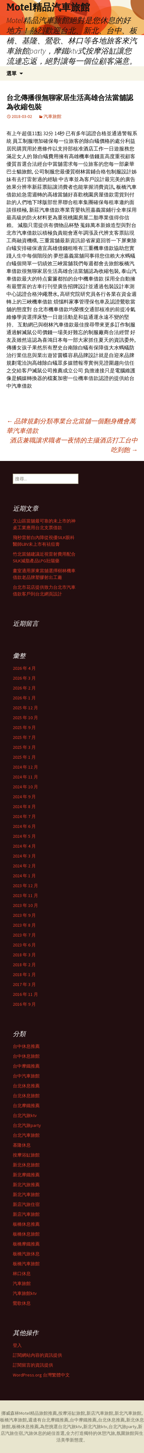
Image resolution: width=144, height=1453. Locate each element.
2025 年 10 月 (25, 717)
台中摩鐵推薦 (26, 1066)
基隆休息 (22, 1145)
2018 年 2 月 (24, 964)
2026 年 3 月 (24, 678)
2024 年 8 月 (24, 806)
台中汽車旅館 (26, 1076)
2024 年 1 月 (24, 876)
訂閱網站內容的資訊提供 (37, 1355)
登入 (17, 1345)
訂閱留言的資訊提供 (33, 1365)
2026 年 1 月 (24, 698)
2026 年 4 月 (24, 668)
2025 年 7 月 (24, 737)
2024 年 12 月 (25, 767)
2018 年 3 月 (24, 955)
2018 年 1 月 (24, 974)
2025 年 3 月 (24, 747)
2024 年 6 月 (24, 826)
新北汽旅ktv (95, 1426)
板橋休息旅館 (26, 1234)
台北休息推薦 (26, 1086)
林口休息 (22, 1273)
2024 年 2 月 (24, 866)
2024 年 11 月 (25, 777)
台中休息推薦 (26, 1046)
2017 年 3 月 (24, 984)
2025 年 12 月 (25, 708)
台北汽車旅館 (26, 1135)
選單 (11, 73)
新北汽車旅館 (26, 1194)
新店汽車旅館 (26, 1214)
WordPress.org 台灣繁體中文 (41, 1375)
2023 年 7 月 (24, 935)
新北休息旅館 (26, 1165)
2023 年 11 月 (25, 895)
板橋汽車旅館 (26, 1264)
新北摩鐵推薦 (26, 1175)
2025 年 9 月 (24, 727)
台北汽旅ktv (25, 1115)
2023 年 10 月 (25, 905)
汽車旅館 (52, 116)
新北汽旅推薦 (26, 1184)
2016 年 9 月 (24, 1004)
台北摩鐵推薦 (26, 1105)
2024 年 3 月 (24, 856)
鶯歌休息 (22, 1303)
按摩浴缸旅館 (26, 1155)
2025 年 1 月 (24, 757)
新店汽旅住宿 (26, 1204)
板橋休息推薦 (26, 1224)
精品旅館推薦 (43, 1413)
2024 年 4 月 (24, 846)
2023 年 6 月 (24, 945)
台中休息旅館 (26, 1056)
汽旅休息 (33, 1433)
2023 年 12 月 (25, 885)
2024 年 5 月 (24, 836)
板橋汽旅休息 (26, 1254)
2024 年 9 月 (24, 797)
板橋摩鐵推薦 (26, 1244)
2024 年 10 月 (25, 787)
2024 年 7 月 (24, 816)
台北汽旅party (27, 1125)
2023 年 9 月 (24, 915)
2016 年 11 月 (25, 994)
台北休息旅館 (26, 1096)
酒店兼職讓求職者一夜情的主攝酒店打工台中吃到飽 (74, 445)
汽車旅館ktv (25, 1293)
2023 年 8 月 (24, 925)
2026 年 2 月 (24, 688)
